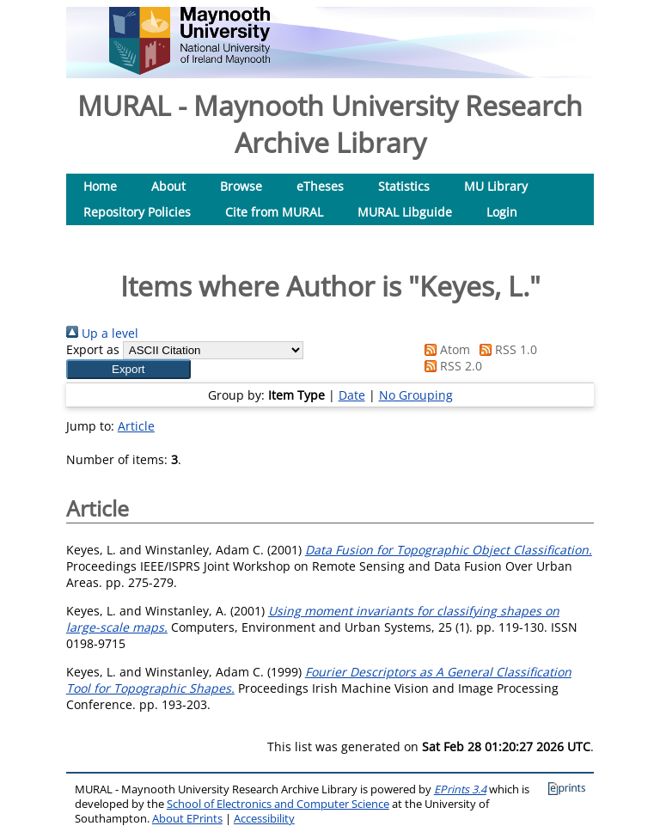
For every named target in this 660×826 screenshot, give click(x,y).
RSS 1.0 (505, 349)
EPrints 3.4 (460, 789)
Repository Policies (137, 212)
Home (100, 186)
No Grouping (416, 395)
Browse (241, 186)
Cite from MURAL (274, 212)
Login (501, 212)
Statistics (404, 186)
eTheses (320, 186)
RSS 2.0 (450, 366)
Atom (444, 349)
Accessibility (264, 818)
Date (352, 395)
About (168, 186)
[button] (128, 369)
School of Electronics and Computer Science (278, 804)
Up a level (102, 333)
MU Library (496, 186)
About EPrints (187, 818)
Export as (92, 349)
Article (136, 426)
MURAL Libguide (405, 212)
